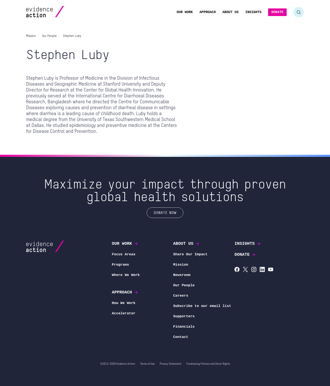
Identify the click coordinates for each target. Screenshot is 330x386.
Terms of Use (147, 364)
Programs (120, 264)
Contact (180, 337)
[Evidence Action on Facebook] (237, 269)
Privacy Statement (170, 364)
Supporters (184, 316)
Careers (180, 295)
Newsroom (181, 275)
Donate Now (165, 212)
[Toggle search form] (298, 12)
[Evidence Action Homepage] (53, 12)
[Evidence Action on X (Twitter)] (245, 269)
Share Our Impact (190, 254)
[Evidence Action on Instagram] (253, 269)
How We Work (123, 303)
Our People (184, 285)
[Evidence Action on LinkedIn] (262, 269)
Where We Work (126, 275)
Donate (245, 254)
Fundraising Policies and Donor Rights (208, 364)
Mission (180, 264)
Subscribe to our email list (202, 306)
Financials (184, 326)
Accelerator (123, 313)
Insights (247, 243)
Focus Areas (123, 254)
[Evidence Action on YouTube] (270, 269)
